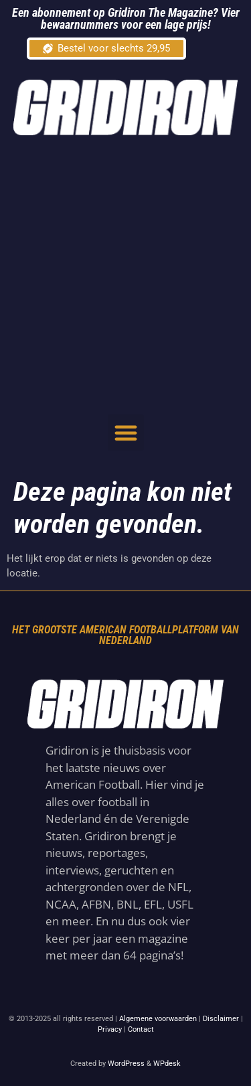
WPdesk (167, 1063)
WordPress (126, 1063)
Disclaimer (221, 1018)
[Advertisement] (125, 274)
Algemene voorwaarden (158, 1018)
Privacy (110, 1029)
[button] (126, 432)
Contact (141, 1029)
